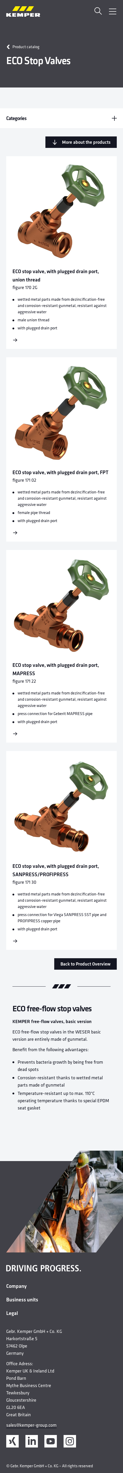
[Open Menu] (112, 11)
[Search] (98, 11)
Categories (61, 118)
